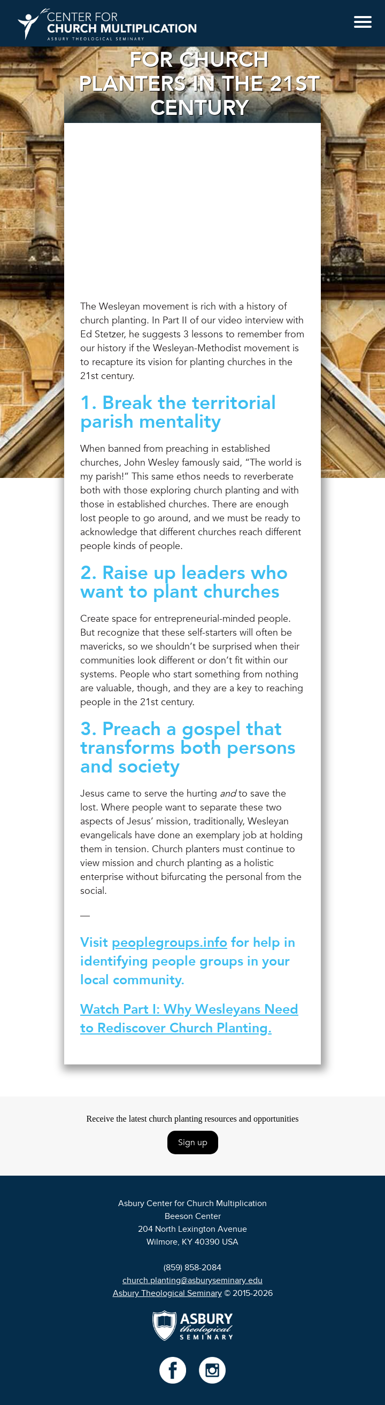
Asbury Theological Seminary (167, 1293)
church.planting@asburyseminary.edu (192, 1280)
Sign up (192, 1142)
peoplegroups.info (169, 942)
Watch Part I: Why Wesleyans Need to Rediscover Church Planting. (189, 1018)
